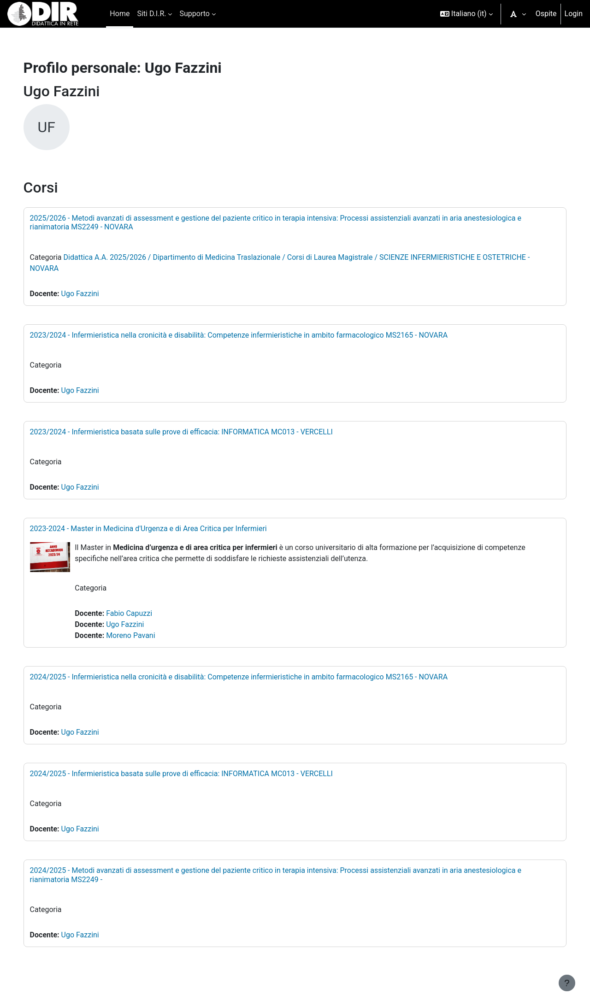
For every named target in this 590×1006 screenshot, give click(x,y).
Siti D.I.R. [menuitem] (151, 13)
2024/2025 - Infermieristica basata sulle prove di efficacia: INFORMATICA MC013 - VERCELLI (190, 773)
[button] (466, 14)
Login (574, 13)
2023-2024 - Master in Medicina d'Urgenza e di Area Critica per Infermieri (157, 528)
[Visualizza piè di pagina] (567, 983)
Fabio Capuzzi (137, 613)
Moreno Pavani (138, 635)
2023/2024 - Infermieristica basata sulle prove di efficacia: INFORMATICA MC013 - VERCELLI (190, 431)
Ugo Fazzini (89, 293)
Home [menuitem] (120, 13)
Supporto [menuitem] (194, 13)
